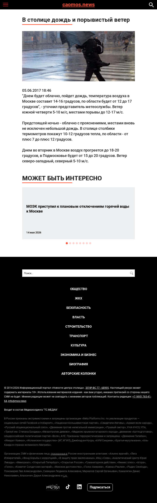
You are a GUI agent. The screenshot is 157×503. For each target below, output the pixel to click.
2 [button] (70, 243)
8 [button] (90, 243)
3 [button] (73, 243)
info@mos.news (17, 400)
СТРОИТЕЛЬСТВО (78, 326)
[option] (78, 213)
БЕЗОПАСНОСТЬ (78, 307)
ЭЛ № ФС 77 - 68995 (97, 387)
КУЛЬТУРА (78, 345)
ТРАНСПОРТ (78, 335)
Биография (78, 364)
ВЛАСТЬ (78, 317)
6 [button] (83, 243)
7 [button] (87, 243)
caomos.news (78, 5)
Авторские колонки (78, 373)
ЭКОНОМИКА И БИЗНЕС (78, 354)
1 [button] (67, 243)
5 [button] (80, 243)
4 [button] (77, 243)
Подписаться (100, 487)
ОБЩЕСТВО (78, 288)
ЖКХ (78, 298)
